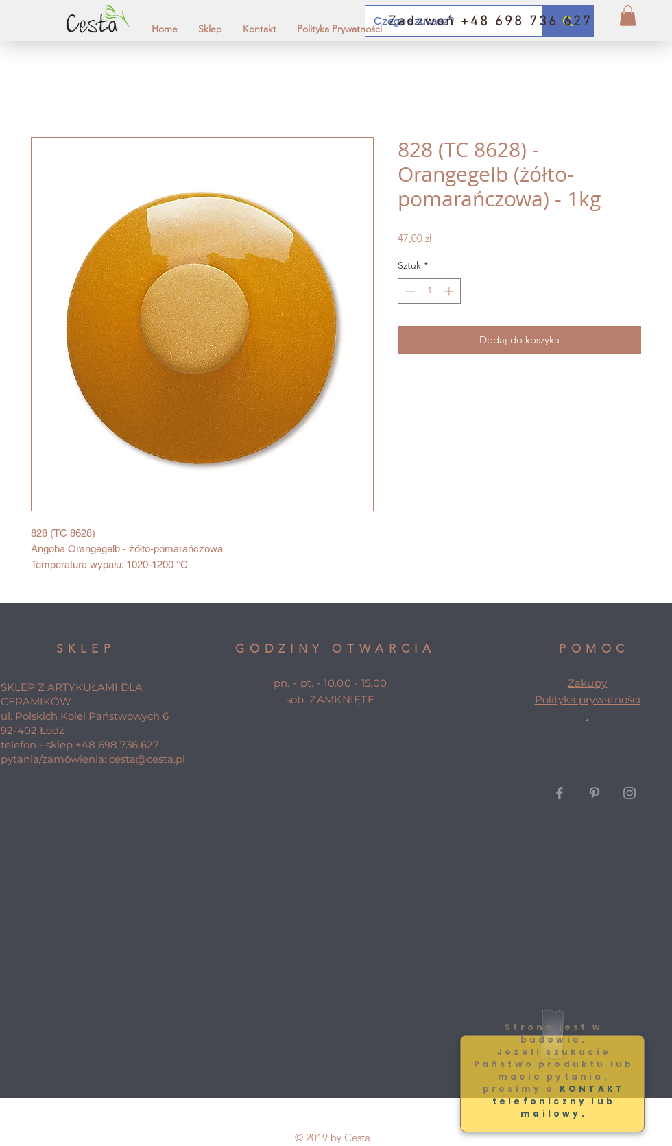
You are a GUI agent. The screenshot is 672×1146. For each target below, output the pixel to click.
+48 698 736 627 (117, 744)
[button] (627, 15)
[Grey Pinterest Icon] (594, 793)
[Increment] (450, 291)
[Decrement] (408, 291)
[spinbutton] (429, 291)
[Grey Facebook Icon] (559, 793)
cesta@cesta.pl (147, 759)
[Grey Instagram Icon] (629, 793)
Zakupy (588, 683)
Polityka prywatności (587, 699)
